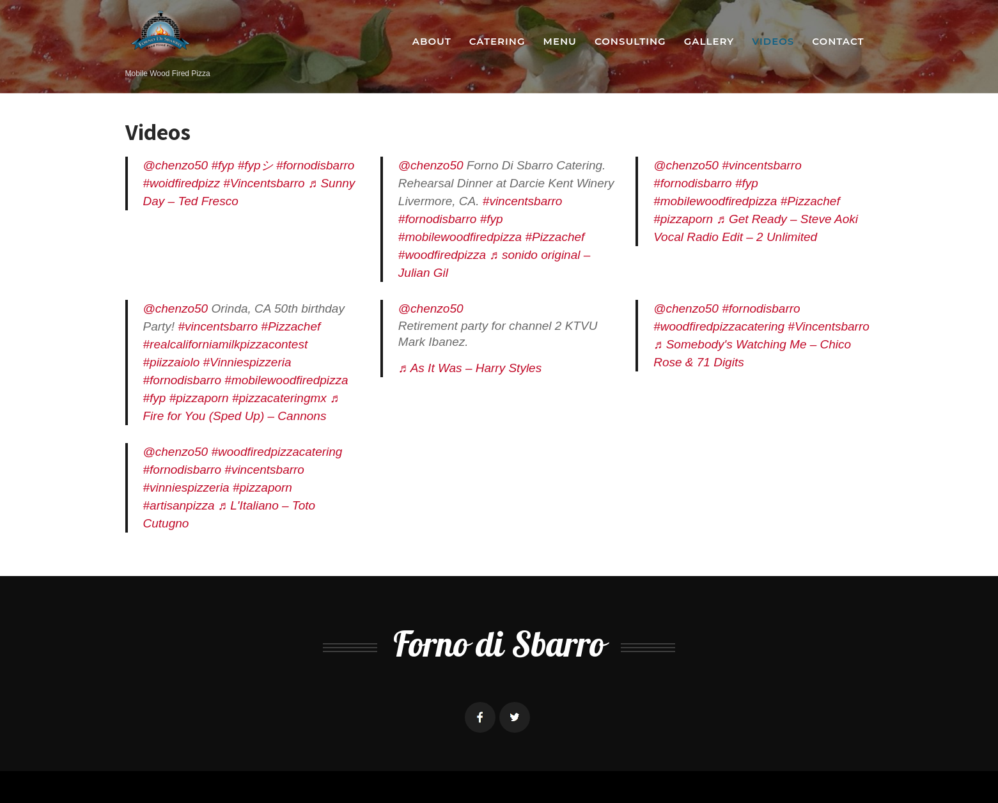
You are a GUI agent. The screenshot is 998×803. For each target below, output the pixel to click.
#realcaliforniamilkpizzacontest (225, 344)
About (431, 41)
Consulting (630, 41)
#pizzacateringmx (279, 398)
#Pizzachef (554, 237)
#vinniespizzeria (186, 487)
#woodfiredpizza (442, 254)
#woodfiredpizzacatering (718, 326)
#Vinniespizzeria (247, 362)
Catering (497, 41)
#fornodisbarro (315, 165)
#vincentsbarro (523, 201)
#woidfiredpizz (181, 183)
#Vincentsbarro (263, 183)
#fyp (222, 165)
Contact (838, 41)
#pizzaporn (683, 219)
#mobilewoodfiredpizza (460, 237)
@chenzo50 (175, 165)
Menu (560, 41)
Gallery (709, 41)
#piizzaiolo (171, 362)
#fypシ (255, 165)
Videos (773, 41)
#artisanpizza (179, 505)
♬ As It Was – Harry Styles (470, 368)
